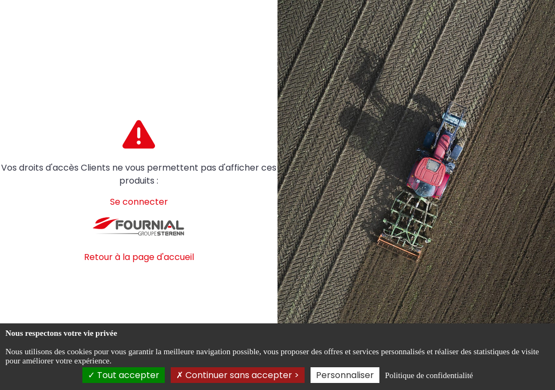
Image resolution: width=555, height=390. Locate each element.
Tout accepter (123, 375)
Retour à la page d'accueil (139, 257)
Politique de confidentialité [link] (429, 375)
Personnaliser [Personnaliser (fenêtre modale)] (345, 375)
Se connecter (139, 202)
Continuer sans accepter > (237, 375)
